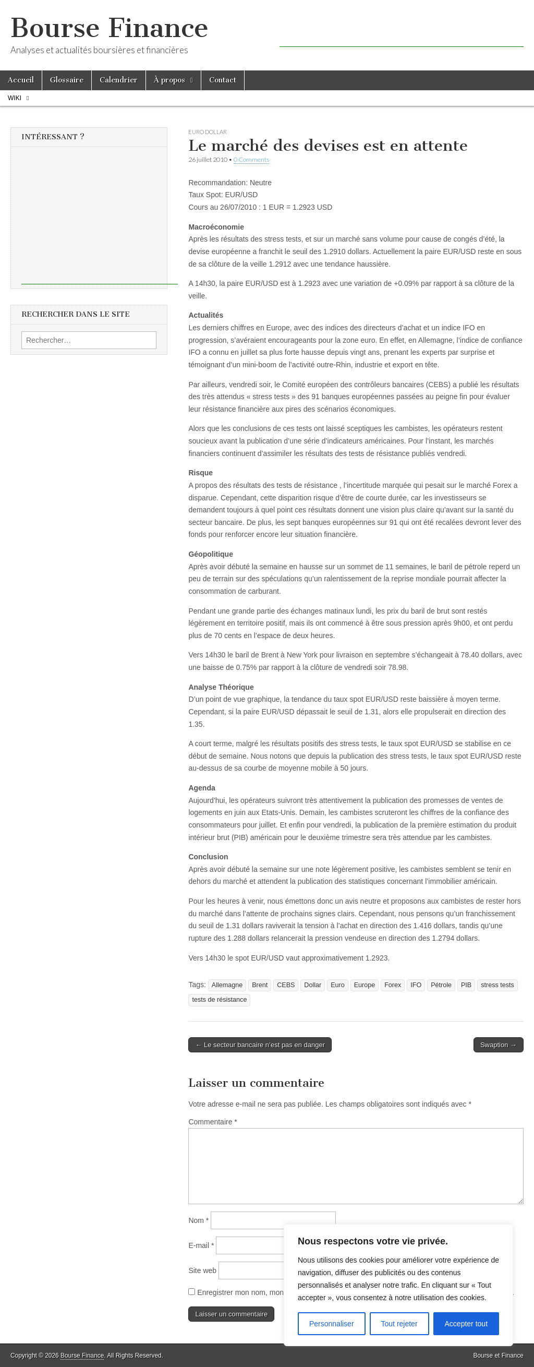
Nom (198, 1220)
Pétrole (441, 985)
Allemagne (227, 985)
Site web (202, 1270)
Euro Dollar (207, 131)
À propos (169, 80)
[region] (398, 1285)
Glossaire (66, 80)
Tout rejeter (399, 1324)
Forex (392, 985)
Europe (364, 985)
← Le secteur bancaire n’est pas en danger (260, 1045)
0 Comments (251, 159)
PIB (466, 985)
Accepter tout (466, 1324)
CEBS (286, 985)
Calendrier (119, 80)
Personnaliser (331, 1324)
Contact (222, 80)
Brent (260, 985)
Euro (338, 985)
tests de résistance (219, 999)
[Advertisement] (402, 31)
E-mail (201, 1245)
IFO (415, 985)
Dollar (312, 985)
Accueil (21, 80)
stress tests (497, 985)
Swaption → (498, 1045)
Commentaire (212, 1122)
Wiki (14, 98)
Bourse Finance (109, 28)
